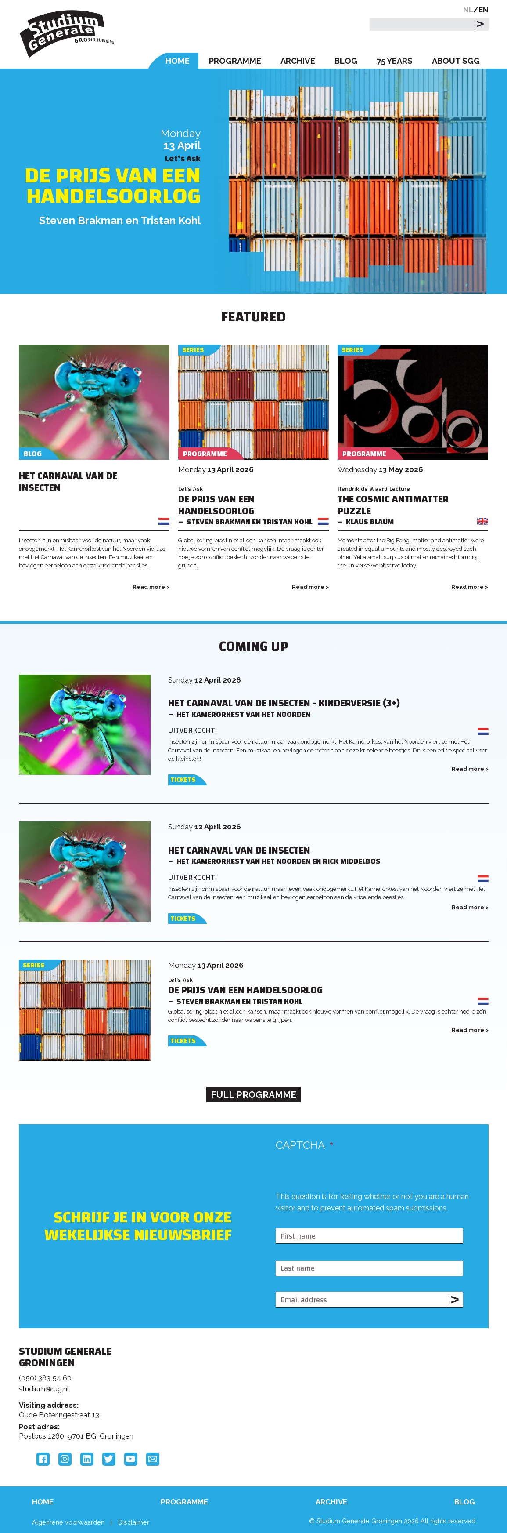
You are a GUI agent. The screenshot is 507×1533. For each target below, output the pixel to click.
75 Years (395, 60)
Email (152, 1459)
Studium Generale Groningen (67, 34)
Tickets (182, 779)
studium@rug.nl (44, 1388)
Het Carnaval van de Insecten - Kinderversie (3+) (284, 703)
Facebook (43, 1459)
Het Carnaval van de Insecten (68, 482)
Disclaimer (133, 1522)
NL (468, 9)
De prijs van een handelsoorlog (113, 186)
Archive (297, 60)
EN (483, 9)
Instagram (65, 1459)
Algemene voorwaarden (68, 1522)
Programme (235, 60)
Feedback (248, 1384)
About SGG (456, 60)
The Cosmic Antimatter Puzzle (393, 505)
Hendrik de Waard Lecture (374, 489)
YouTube (130, 1459)
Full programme (253, 1094)
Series (193, 350)
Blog (345, 60)
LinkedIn (86, 1459)
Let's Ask (190, 489)
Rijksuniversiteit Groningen (387, 1382)
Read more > (151, 587)
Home (177, 60)
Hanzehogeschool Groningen (387, 1412)
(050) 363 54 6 (43, 1377)
